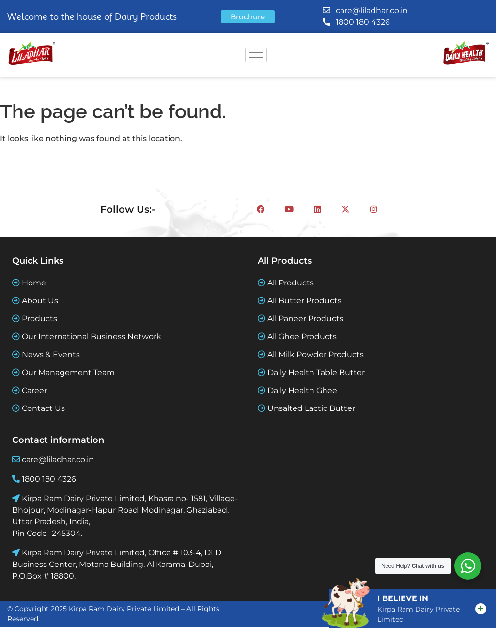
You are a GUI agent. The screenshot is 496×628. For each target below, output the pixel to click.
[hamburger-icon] (256, 55)
